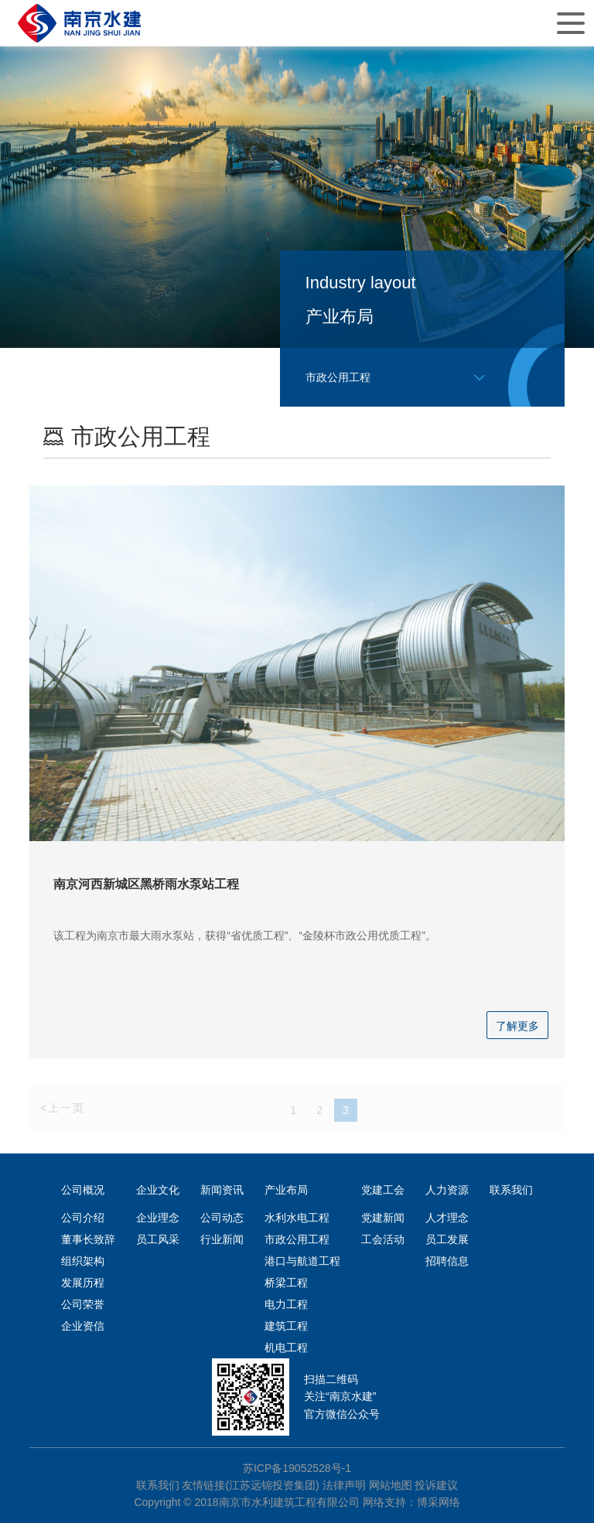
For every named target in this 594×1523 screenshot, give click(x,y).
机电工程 (286, 1347)
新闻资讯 (222, 1190)
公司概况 (82, 1190)
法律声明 (344, 1485)
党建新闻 (383, 1217)
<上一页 (62, 1109)
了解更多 (517, 1026)
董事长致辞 (88, 1239)
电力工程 (286, 1304)
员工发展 (447, 1239)
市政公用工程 (297, 1239)
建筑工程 (286, 1326)
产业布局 (286, 1190)
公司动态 (222, 1217)
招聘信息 (447, 1261)
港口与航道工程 (302, 1261)
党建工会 (383, 1190)
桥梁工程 (286, 1282)
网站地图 (390, 1485)
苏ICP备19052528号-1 (297, 1468)
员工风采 (157, 1239)
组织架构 (82, 1261)
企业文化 (157, 1190)
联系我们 (511, 1190)
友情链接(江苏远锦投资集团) (250, 1485)
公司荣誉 (82, 1304)
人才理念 (447, 1217)
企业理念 (157, 1217)
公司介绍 (82, 1217)
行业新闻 (222, 1239)
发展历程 (82, 1282)
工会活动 (383, 1239)
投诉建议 (436, 1485)
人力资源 (447, 1190)
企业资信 (82, 1326)
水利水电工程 (297, 1217)
